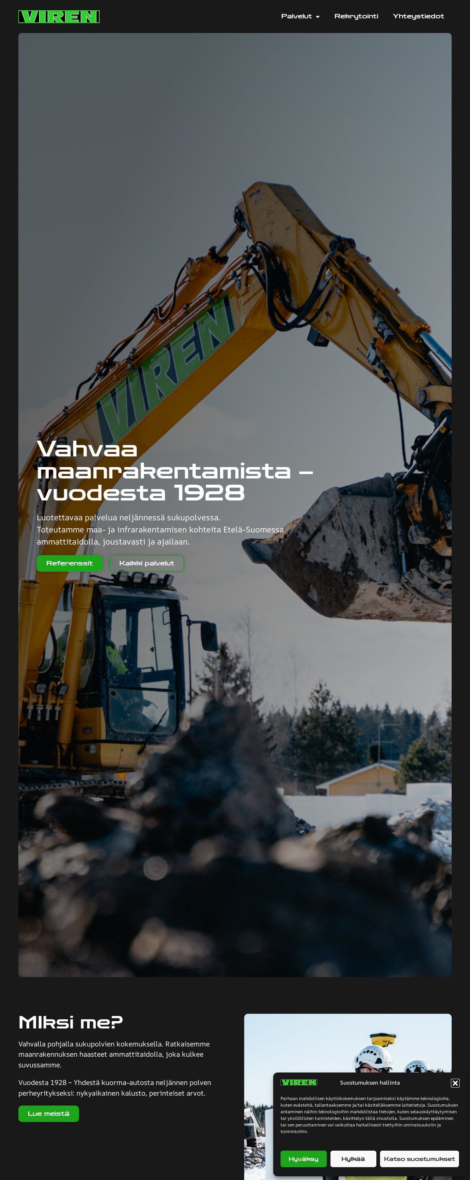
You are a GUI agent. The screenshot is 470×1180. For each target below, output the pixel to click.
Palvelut (300, 16)
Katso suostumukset (419, 1159)
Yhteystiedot (418, 16)
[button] (455, 1083)
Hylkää (353, 1159)
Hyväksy (303, 1159)
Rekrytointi (356, 16)
